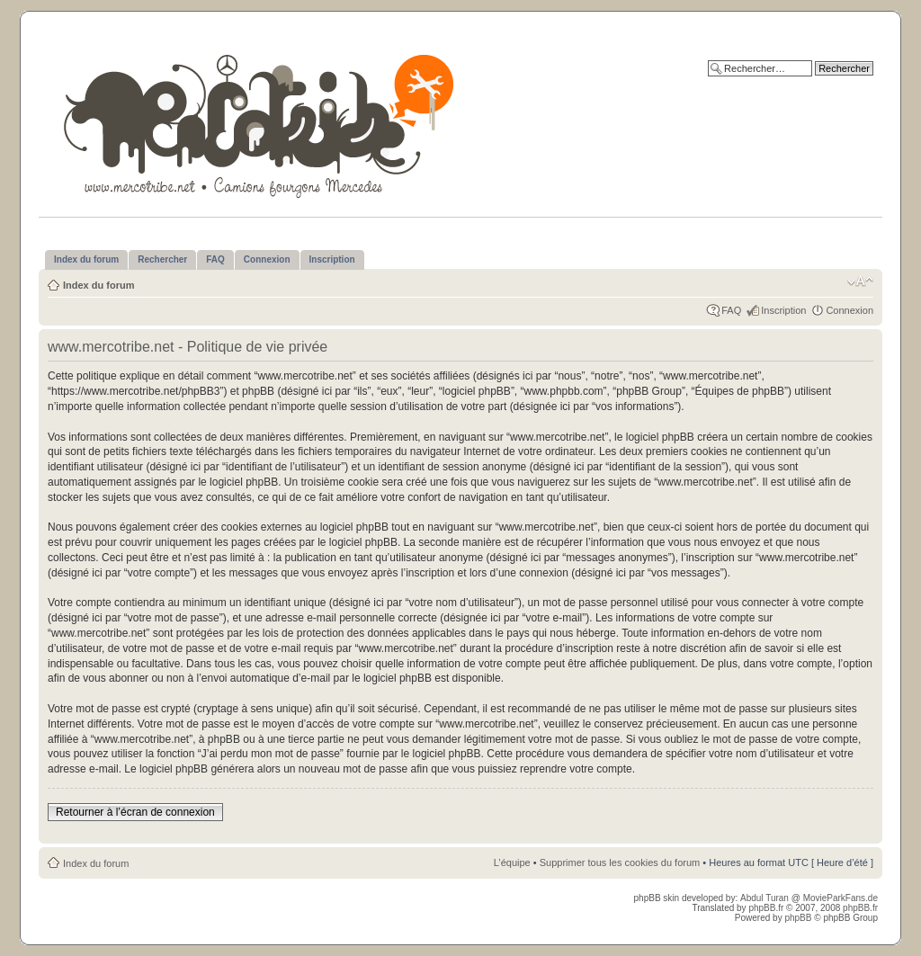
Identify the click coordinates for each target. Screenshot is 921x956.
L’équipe (512, 862)
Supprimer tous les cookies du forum (620, 862)
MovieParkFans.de (840, 898)
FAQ (731, 310)
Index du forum (98, 285)
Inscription (783, 310)
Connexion (849, 310)
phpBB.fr (765, 908)
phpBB (797, 918)
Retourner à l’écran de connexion (135, 812)
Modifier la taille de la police (860, 281)
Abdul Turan (765, 898)
